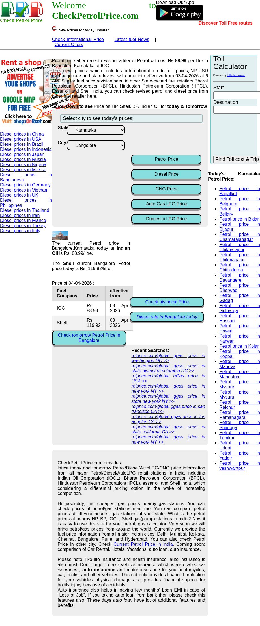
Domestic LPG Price (166, 218)
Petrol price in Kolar (239, 346)
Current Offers (69, 44)
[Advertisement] (176, 139)
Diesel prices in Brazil (21, 144)
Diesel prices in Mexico (23, 169)
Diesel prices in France (23, 220)
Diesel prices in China (22, 134)
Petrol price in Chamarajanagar (239, 237)
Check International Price (78, 39)
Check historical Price (167, 301)
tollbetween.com (236, 75)
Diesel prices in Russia (23, 159)
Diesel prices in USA (20, 139)
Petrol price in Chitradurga (239, 267)
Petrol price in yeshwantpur (239, 466)
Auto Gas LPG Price (166, 203)
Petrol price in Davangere (239, 277)
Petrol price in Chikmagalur (239, 257)
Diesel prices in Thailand (24, 210)
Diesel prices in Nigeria (23, 164)
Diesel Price (166, 174)
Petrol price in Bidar (239, 219)
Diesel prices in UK (19, 195)
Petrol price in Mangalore (239, 374)
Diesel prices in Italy (20, 230)
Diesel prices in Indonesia (25, 149)
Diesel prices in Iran (20, 215)
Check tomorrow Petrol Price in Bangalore (89, 338)
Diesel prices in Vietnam (24, 190)
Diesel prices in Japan (22, 154)
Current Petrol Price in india (143, 544)
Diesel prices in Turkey (23, 225)
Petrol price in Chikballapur (239, 247)
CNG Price (166, 188)
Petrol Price (166, 159)
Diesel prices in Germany (25, 184)
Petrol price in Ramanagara (239, 415)
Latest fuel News (132, 39)
